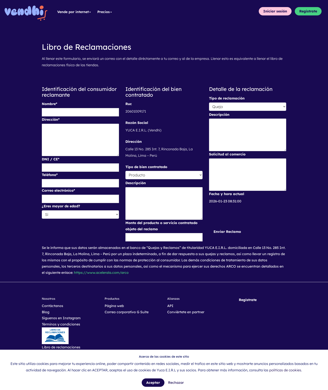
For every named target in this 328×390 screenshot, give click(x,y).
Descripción (135, 183)
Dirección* (51, 119)
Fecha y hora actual (226, 194)
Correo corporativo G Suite (127, 312)
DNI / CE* (50, 159)
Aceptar (153, 382)
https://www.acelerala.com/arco (101, 272)
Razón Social (136, 122)
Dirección (133, 141)
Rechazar (176, 382)
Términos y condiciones (61, 324)
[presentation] (241, 216)
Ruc (128, 104)
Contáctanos (52, 306)
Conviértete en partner (185, 312)
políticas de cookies (285, 370)
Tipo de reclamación (227, 98)
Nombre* (49, 104)
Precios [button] (104, 12)
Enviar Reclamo (227, 231)
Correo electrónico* (58, 190)
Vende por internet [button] (74, 12)
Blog (45, 312)
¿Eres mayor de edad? (61, 206)
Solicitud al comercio (227, 154)
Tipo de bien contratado (146, 167)
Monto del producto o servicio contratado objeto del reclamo (161, 226)
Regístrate (308, 11)
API (170, 306)
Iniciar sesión (275, 11)
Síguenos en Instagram (61, 318)
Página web (114, 306)
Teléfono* (50, 175)
